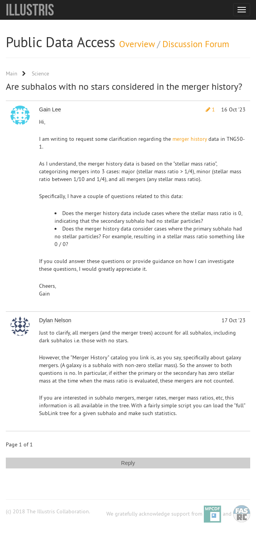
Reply (128, 463)
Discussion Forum (195, 44)
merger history (189, 138)
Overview (137, 44)
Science (40, 73)
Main (11, 73)
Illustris (30, 10)
